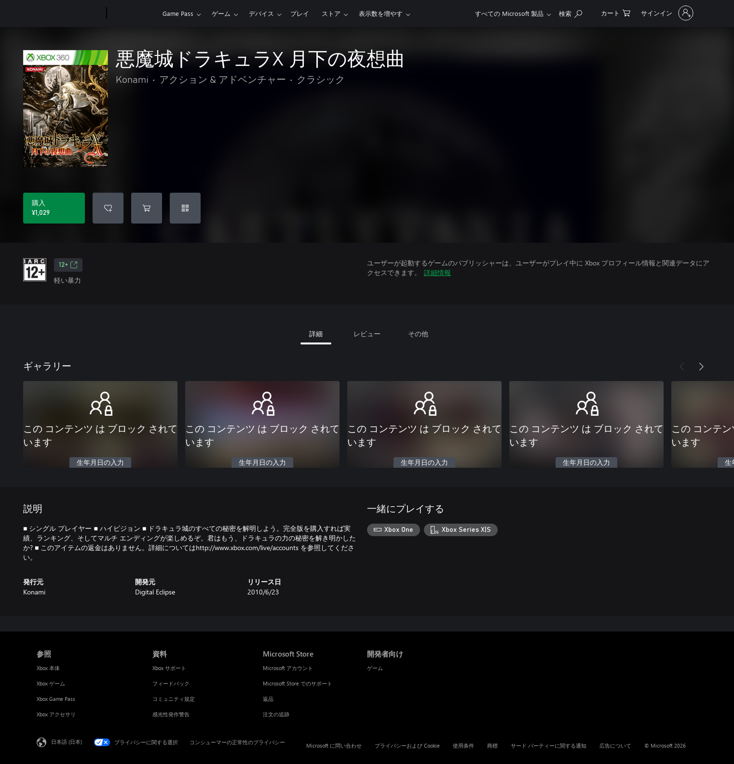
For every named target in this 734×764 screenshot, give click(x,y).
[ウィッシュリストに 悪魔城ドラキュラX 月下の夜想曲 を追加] (108, 208)
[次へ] (701, 366)
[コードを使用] (185, 208)
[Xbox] (133, 13)
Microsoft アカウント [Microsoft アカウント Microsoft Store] (288, 668)
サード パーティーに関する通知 (548, 745)
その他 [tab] (418, 333)
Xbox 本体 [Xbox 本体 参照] (48, 668)
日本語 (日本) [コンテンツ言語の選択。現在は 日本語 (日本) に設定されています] (66, 741)
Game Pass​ (178, 13)
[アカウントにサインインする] (666, 13)
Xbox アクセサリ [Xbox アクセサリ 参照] (56, 714)
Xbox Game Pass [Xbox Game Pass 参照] (56, 699)
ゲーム (221, 13)
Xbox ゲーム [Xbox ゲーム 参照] (51, 683)
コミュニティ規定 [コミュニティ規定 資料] (173, 699)
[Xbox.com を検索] (570, 12)
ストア (331, 13)
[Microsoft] (70, 13)
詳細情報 (437, 272)
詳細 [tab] (316, 333)
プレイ (299, 13)
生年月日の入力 (100, 463)
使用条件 (463, 745)
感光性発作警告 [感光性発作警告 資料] (171, 714)
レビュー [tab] (367, 333)
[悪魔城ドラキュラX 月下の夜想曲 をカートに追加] (146, 208)
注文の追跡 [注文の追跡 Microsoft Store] (276, 714)
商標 (492, 745)
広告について (615, 745)
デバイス (261, 13)
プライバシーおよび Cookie (407, 745)
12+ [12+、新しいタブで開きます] (68, 265)
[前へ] (682, 366)
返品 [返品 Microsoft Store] (268, 699)
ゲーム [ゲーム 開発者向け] (375, 668)
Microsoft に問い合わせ (334, 745)
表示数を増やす (381, 13)
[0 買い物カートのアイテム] (615, 12)
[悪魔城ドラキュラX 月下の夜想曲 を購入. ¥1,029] (54, 208)
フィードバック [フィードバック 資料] (171, 683)
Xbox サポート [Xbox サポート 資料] (169, 668)
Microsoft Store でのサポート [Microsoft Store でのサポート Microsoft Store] (297, 683)
